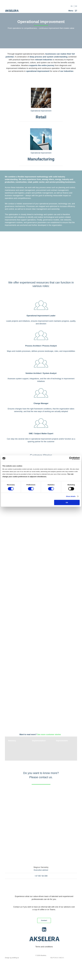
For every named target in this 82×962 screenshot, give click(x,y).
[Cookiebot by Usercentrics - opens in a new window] (71, 458)
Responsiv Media (57, 958)
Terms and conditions (44, 947)
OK (67, 502)
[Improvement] (65, 749)
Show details (71, 496)
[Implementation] (41, 749)
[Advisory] (17, 749)
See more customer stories (49, 734)
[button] (72, 11)
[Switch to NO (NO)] (76, 6)
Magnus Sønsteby (41, 867)
